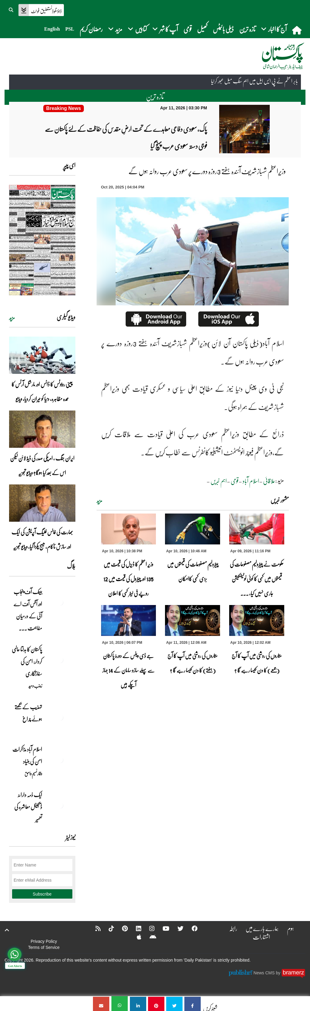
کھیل (202, 29)
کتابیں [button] (137, 29)
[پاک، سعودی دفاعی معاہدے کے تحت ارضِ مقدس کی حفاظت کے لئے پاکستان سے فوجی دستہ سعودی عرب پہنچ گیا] (63, 108)
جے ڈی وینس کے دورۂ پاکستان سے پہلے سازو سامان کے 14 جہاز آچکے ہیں (128, 670)
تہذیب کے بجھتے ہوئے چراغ (28, 712)
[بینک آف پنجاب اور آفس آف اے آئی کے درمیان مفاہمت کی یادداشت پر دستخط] (60, 602)
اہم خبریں (218, 480)
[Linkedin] (134, 928)
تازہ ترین (247, 29)
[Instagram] (148, 928)
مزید (99, 500)
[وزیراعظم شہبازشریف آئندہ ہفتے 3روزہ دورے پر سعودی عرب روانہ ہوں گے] (192, 1003)
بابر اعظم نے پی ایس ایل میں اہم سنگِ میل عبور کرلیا (254, 81)
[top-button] (7, 929)
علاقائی (269, 480)
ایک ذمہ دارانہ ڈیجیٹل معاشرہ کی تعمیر (28, 806)
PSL (69, 29)
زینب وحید (35, 685)
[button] (11, 9)
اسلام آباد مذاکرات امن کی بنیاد (27, 755)
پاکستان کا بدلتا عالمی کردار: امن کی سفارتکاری (27, 661)
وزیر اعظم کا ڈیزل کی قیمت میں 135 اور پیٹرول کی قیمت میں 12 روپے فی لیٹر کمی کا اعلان (128, 578)
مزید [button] (115, 29)
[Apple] (135, 936)
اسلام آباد (250, 480)
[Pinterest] (120, 928)
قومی (187, 29)
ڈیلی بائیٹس (223, 29)
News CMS (264, 972)
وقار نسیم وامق (33, 773)
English (52, 29)
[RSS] (93, 928)
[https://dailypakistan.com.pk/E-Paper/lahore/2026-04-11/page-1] (42, 240)
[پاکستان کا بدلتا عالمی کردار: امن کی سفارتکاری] (60, 659)
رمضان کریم (91, 29)
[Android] (148, 936)
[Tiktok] (107, 928)
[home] (297, 30)
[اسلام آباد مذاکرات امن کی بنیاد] (60, 759)
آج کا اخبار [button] (274, 29)
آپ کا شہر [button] (165, 29)
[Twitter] (177, 928)
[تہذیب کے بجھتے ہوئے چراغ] (60, 717)
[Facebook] (191, 928)
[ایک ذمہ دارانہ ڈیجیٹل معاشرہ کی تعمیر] (60, 805)
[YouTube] (162, 928)
